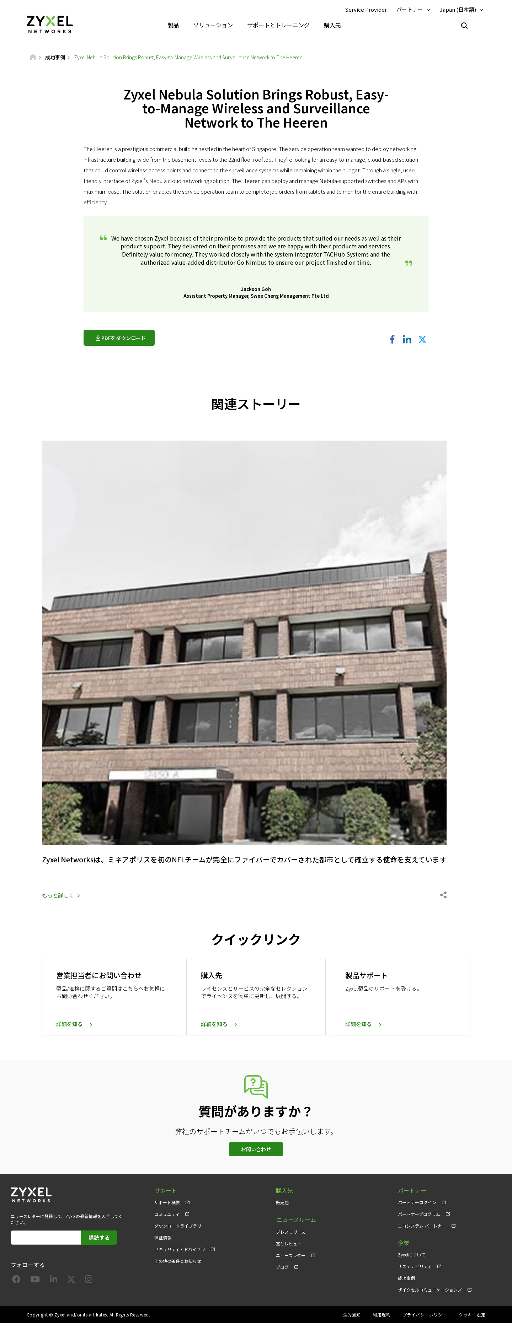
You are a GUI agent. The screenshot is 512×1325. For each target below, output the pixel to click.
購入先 (332, 25)
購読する (99, 1239)
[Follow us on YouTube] (35, 1282)
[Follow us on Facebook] (16, 1282)
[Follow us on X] (71, 1282)
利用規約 (381, 1316)
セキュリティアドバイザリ (179, 1251)
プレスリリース (290, 1232)
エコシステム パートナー (422, 1227)
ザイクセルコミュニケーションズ (430, 1291)
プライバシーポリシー (424, 1316)
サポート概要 (167, 1204)
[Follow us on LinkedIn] (53, 1282)
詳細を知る (69, 1025)
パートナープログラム (419, 1215)
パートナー (409, 9)
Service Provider (366, 9)
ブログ (282, 1268)
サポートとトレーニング (278, 25)
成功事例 (406, 1279)
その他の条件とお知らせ (177, 1263)
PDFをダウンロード (125, 338)
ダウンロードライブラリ (177, 1227)
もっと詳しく (58, 896)
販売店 (282, 1204)
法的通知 (352, 1316)
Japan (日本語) (458, 9)
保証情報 (162, 1239)
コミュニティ (167, 1215)
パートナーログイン (417, 1204)
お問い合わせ (256, 1150)
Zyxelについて (411, 1256)
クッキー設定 (472, 1316)
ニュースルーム (295, 1221)
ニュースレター (290, 1256)
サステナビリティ (415, 1268)
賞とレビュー (289, 1244)
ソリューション (213, 25)
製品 (173, 25)
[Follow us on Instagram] (88, 1282)
